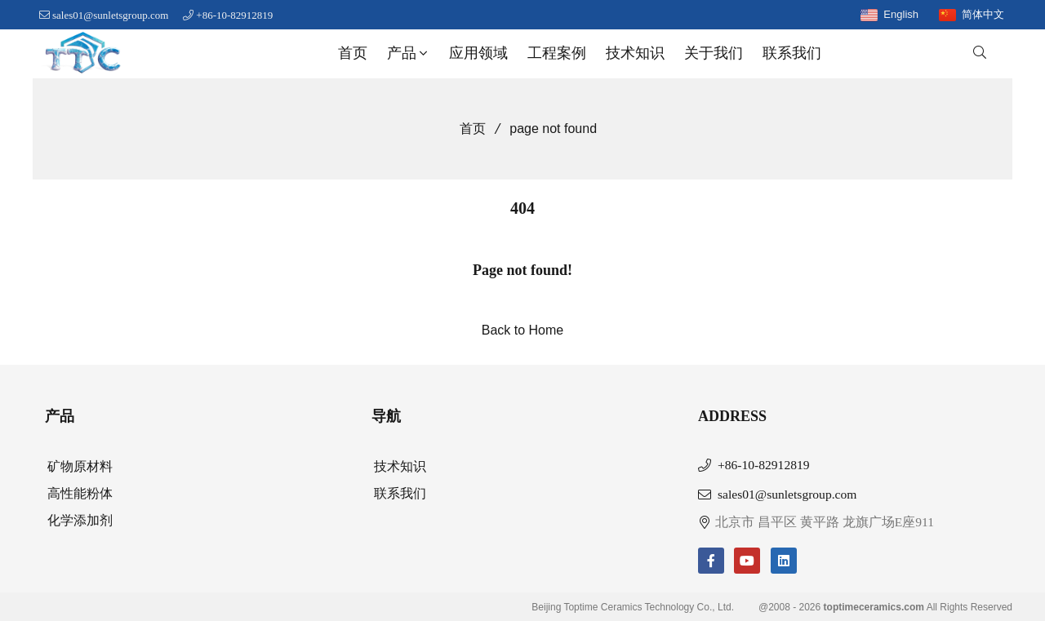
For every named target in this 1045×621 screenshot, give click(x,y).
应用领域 (478, 53)
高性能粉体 (80, 493)
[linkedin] (784, 561)
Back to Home (522, 330)
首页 (352, 53)
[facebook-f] (711, 561)
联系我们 (792, 53)
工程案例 (556, 53)
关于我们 (713, 53)
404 (522, 208)
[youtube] (747, 561)
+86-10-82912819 (234, 15)
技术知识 (635, 53)
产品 (409, 53)
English (900, 14)
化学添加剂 (80, 520)
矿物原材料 (80, 466)
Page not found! (522, 270)
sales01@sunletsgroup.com (110, 15)
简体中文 (983, 14)
